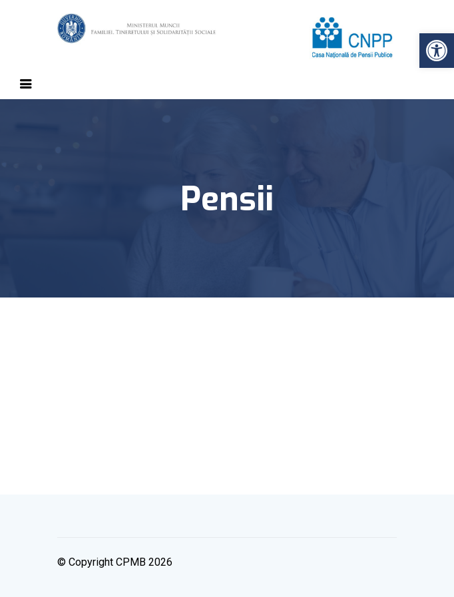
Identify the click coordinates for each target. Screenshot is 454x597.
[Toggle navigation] (26, 84)
